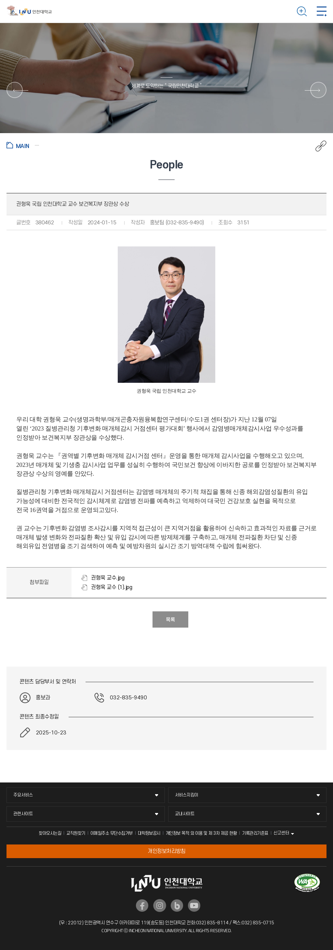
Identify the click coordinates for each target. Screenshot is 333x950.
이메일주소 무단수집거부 (111, 833)
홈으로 (23, 145)
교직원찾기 (75, 833)
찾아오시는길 (50, 833)
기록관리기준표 (255, 833)
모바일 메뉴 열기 (321, 11)
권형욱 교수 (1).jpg (111, 587)
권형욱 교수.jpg (107, 578)
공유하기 (317, 146)
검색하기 (302, 11)
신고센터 (281, 833)
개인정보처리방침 (166, 851)
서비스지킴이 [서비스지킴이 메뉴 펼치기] (186, 795)
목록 (170, 620)
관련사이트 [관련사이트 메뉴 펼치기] (23, 813)
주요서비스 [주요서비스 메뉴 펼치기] (23, 795)
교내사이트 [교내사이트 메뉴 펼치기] (184, 813)
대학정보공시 (149, 833)
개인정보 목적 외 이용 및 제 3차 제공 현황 (201, 833)
